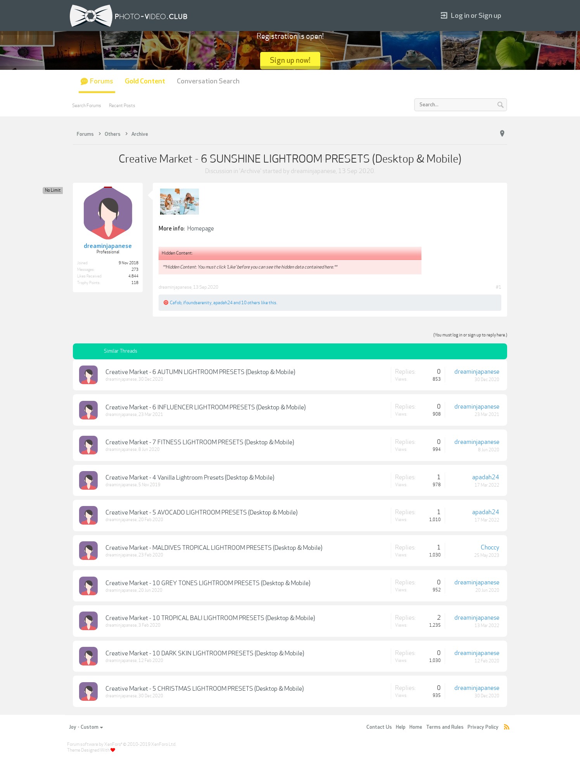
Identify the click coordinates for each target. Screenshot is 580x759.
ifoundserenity (197, 302)
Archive (250, 171)
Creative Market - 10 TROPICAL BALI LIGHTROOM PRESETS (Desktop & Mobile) (210, 618)
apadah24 (223, 302)
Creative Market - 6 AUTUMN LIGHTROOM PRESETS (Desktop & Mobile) (200, 372)
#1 (498, 287)
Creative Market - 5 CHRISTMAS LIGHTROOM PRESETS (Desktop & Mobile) (204, 689)
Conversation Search (208, 81)
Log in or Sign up (471, 16)
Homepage (200, 228)
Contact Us (379, 727)
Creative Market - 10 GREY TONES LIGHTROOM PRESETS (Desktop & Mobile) (207, 583)
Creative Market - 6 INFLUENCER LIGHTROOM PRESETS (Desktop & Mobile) (205, 407)
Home (415, 727)
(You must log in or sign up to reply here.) (470, 335)
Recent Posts (122, 105)
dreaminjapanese (313, 171)
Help (401, 727)
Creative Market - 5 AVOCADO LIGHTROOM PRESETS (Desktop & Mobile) (201, 512)
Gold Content (145, 81)
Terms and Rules (445, 727)
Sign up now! (290, 60)
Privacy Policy (483, 727)
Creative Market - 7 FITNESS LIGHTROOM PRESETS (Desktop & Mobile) (199, 442)
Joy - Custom (86, 727)
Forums (101, 81)
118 (134, 283)
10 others (250, 302)
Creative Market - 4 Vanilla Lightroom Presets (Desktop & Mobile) (189, 478)
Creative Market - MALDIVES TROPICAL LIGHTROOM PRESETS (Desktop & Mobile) (213, 548)
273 (134, 269)
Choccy (490, 547)
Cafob (175, 302)
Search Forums (86, 105)
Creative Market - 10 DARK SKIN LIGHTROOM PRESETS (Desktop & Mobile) (204, 653)
